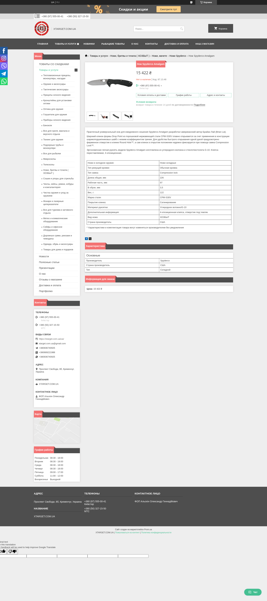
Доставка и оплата (176, 44)
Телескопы (48, 164)
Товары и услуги (65, 44)
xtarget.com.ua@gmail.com (52, 343)
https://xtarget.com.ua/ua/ (51, 339)
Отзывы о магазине (50, 279)
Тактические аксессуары (55, 89)
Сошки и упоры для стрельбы (58, 178)
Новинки (89, 44)
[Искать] (182, 29)
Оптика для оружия (53, 109)
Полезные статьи (49, 262)
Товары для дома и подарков (58, 249)
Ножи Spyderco (177, 55)
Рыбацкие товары (113, 44)
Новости (44, 256)
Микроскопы (49, 159)
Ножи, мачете (159, 55)
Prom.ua (148, 529)
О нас (134, 44)
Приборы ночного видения (56, 120)
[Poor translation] (12, 551)
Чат (252, 592)
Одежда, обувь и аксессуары (58, 244)
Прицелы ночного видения (56, 95)
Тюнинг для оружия (53, 139)
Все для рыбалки (52, 153)
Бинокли (47, 125)
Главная (42, 44)
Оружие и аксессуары (54, 84)
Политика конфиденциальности (156, 532)
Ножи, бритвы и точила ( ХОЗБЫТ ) (130, 55)
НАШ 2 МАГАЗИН (204, 44)
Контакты (151, 44)
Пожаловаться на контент (127, 532)
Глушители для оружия (55, 114)
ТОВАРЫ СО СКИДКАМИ (54, 64)
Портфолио (46, 291)
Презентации (46, 267)
